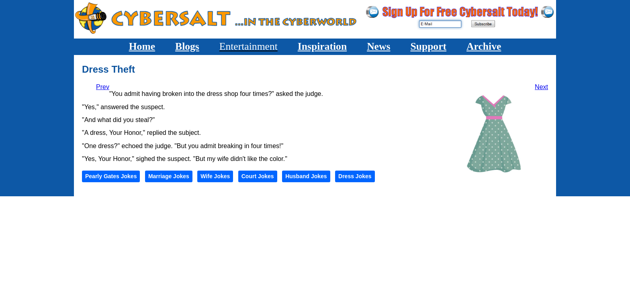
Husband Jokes (306, 176)
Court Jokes (257, 176)
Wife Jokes (215, 176)
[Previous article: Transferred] (102, 86)
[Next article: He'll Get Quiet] (541, 86)
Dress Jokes (355, 176)
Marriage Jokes (168, 176)
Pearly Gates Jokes (111, 176)
